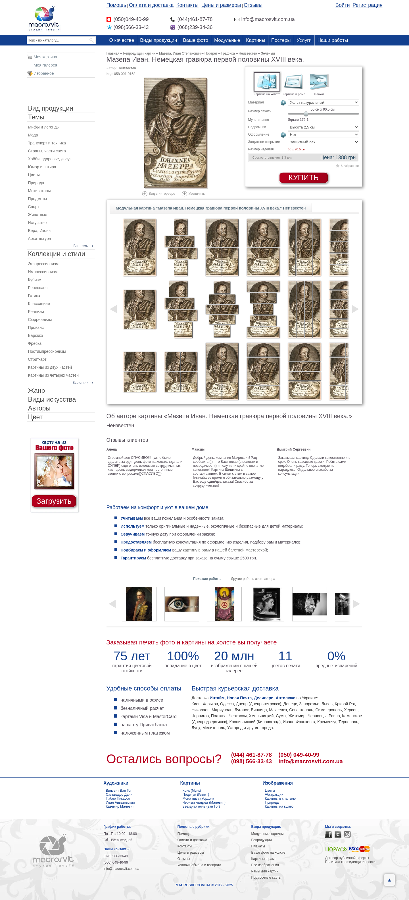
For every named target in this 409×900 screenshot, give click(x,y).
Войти (342, 5)
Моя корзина (45, 57)
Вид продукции (50, 108)
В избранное (350, 165)
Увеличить (197, 194)
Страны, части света (47, 151)
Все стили (81, 383)
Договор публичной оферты (347, 858)
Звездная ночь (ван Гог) (201, 806)
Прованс (36, 327)
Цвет (35, 417)
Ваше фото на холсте (268, 853)
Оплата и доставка (151, 5)
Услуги (304, 40)
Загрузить (53, 501)
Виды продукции (158, 40)
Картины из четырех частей (53, 375)
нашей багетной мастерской (241, 550)
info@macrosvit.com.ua (311, 761)
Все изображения (265, 865)
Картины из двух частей (50, 367)
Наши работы (333, 40)
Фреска (34, 343)
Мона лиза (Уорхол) (198, 799)
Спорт (33, 206)
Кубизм (34, 279)
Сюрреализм (40, 319)
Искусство (37, 222)
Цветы (34, 175)
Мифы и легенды (44, 127)
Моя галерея (45, 65)
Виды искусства (52, 399)
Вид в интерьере (162, 194)
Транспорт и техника (47, 143)
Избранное (44, 73)
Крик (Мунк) (192, 791)
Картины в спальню (280, 799)
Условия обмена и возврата (199, 865)
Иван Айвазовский (120, 802)
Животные (37, 214)
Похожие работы (207, 579)
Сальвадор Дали (119, 795)
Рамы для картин (265, 871)
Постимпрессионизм (47, 351)
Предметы (37, 198)
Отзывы (253, 5)
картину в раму (197, 550)
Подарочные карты (266, 878)
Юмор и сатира (42, 167)
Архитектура (39, 238)
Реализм (36, 311)
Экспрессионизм (43, 264)
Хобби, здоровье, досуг (49, 159)
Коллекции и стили (56, 254)
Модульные (227, 40)
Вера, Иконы (39, 230)
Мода (33, 135)
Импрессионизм (43, 271)
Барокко (35, 335)
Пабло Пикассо (118, 799)
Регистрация (367, 5)
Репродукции (261, 840)
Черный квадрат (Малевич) (204, 802)
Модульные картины (267, 834)
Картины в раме (264, 859)
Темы (36, 117)
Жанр (36, 390)
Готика (34, 295)
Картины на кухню (279, 806)
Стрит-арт (37, 359)
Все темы (81, 246)
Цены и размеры (221, 5)
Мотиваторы (39, 190)
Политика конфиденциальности (350, 862)
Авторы (39, 408)
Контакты (187, 5)
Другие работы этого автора (253, 579)
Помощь (116, 5)
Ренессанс (38, 287)
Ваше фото (195, 40)
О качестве (121, 40)
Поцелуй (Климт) (196, 795)
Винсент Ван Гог (119, 791)
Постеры (281, 40)
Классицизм (39, 303)
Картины (255, 40)
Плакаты (258, 846)
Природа (36, 183)
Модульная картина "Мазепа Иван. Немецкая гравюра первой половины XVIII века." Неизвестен (211, 208)
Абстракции (274, 795)
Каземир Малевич (120, 806)
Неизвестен (127, 68)
